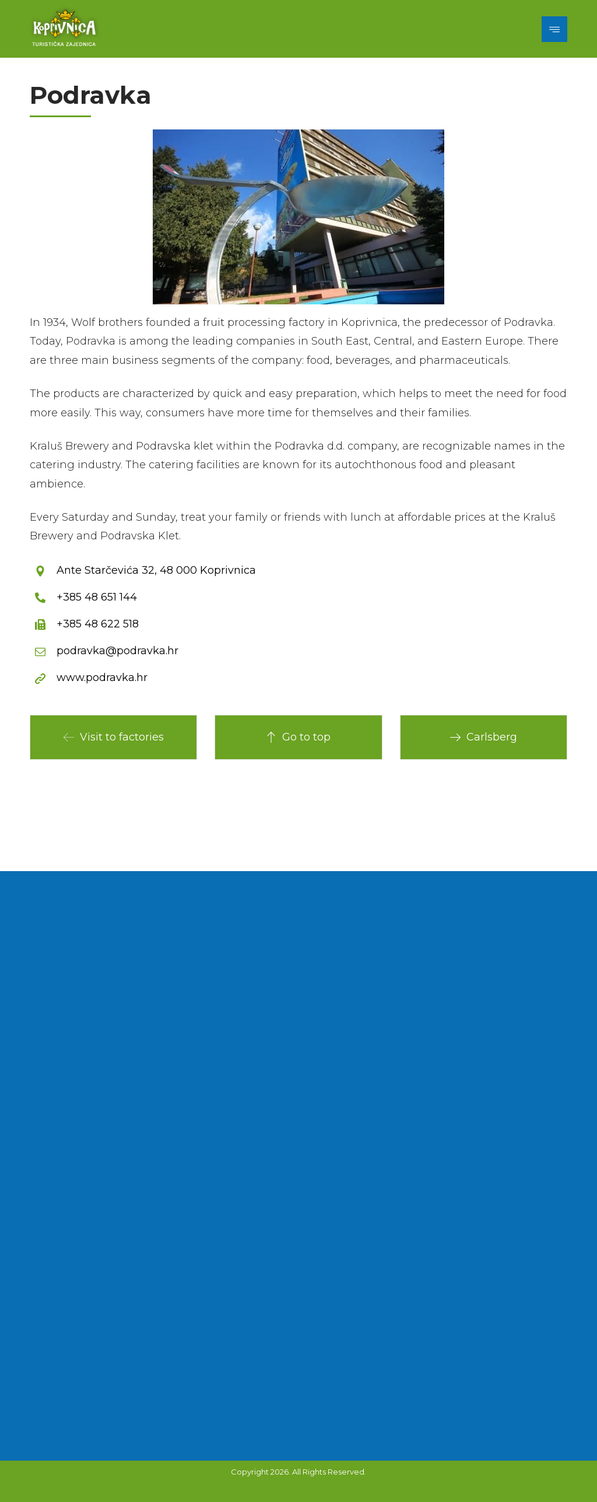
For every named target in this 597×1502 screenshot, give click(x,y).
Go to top (298, 737)
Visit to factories (114, 737)
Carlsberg (483, 737)
